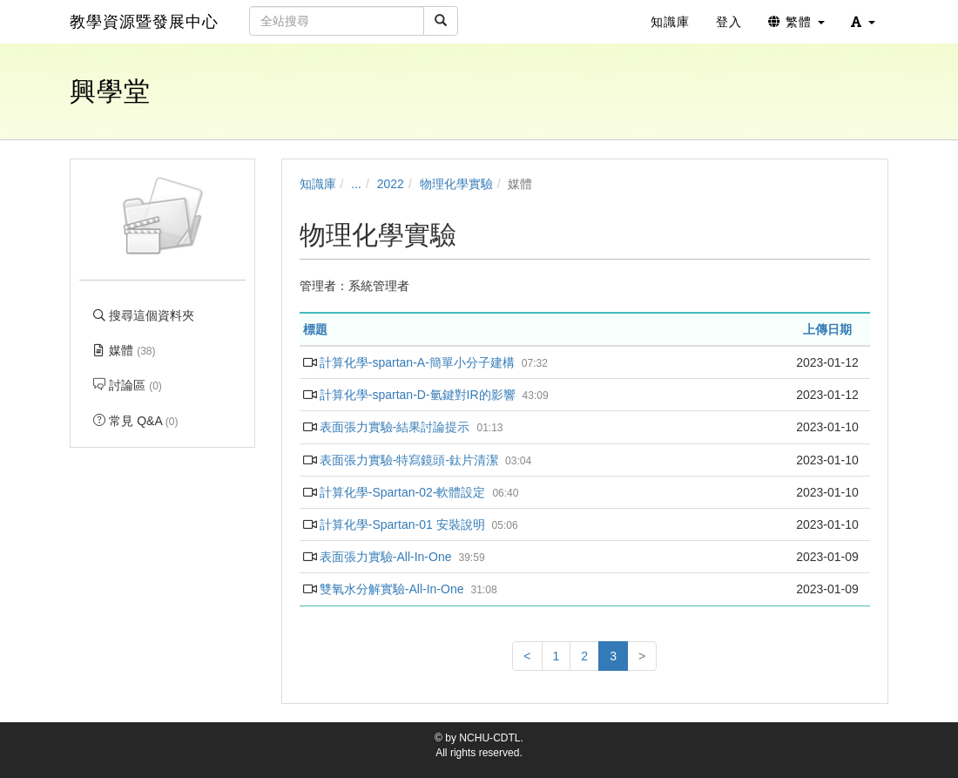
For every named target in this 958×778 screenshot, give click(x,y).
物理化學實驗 (456, 184)
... (356, 184)
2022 (390, 184)
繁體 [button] (796, 22)
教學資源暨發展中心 (144, 21)
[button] (863, 22)
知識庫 (318, 184)
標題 (315, 329)
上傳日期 (827, 329)
